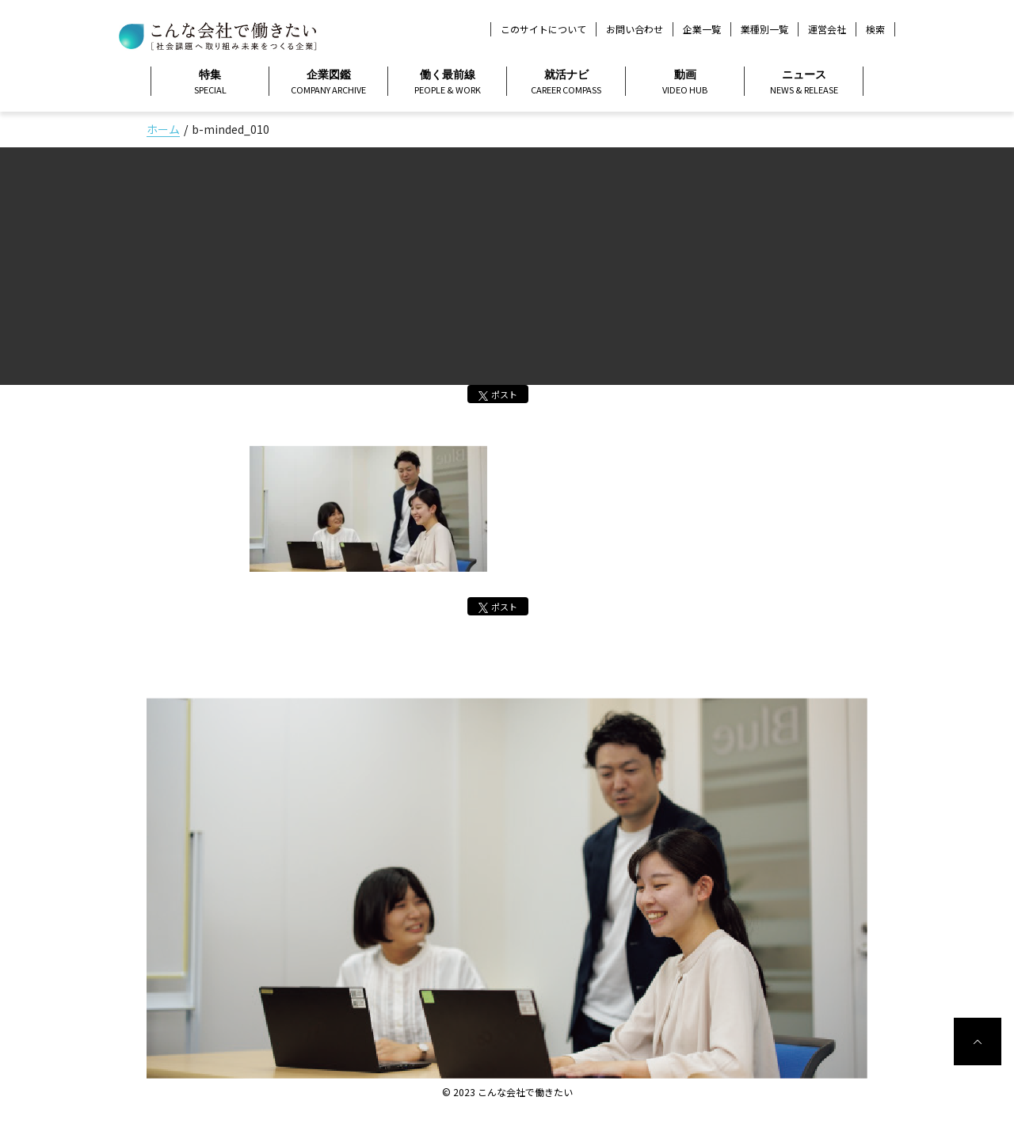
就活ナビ (566, 82)
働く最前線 (447, 82)
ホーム (163, 129)
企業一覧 (702, 29)
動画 (685, 82)
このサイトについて (543, 29)
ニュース (804, 82)
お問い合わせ (634, 29)
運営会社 (827, 29)
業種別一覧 (764, 29)
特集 (210, 82)
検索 (875, 29)
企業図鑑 (328, 82)
